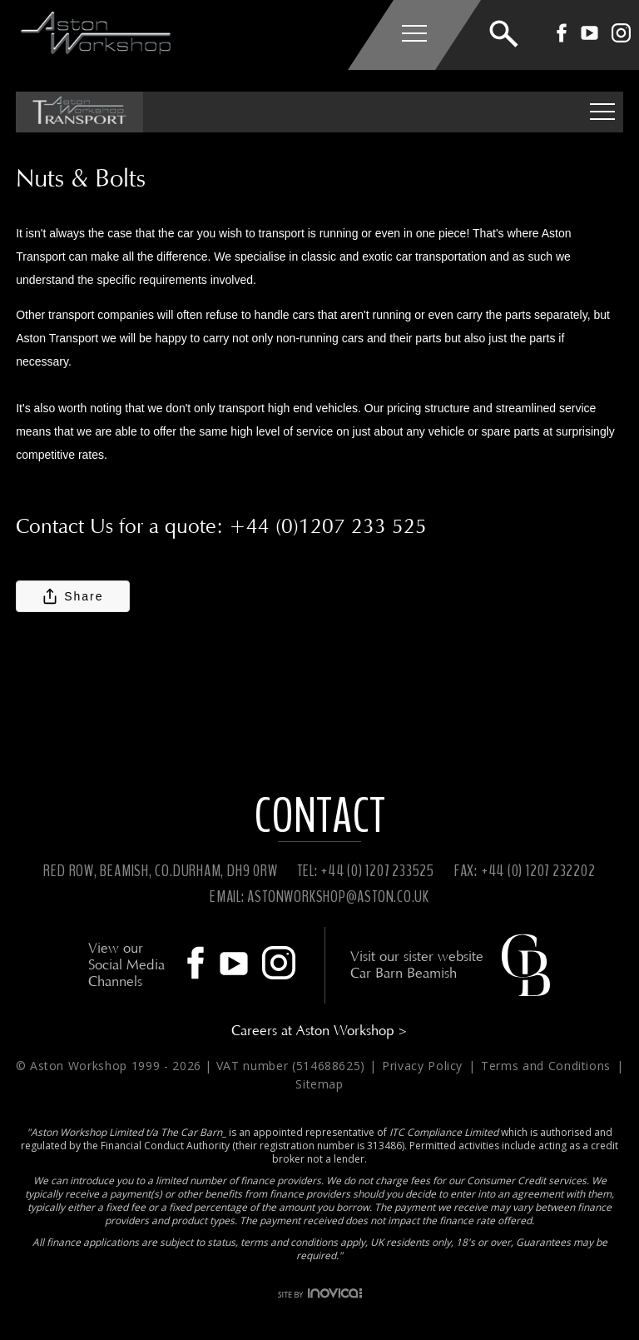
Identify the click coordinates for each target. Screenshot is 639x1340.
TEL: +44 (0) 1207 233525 (365, 870)
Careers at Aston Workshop (319, 1030)
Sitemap (319, 1084)
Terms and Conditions (548, 1065)
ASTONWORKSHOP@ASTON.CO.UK (338, 896)
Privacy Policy (424, 1065)
